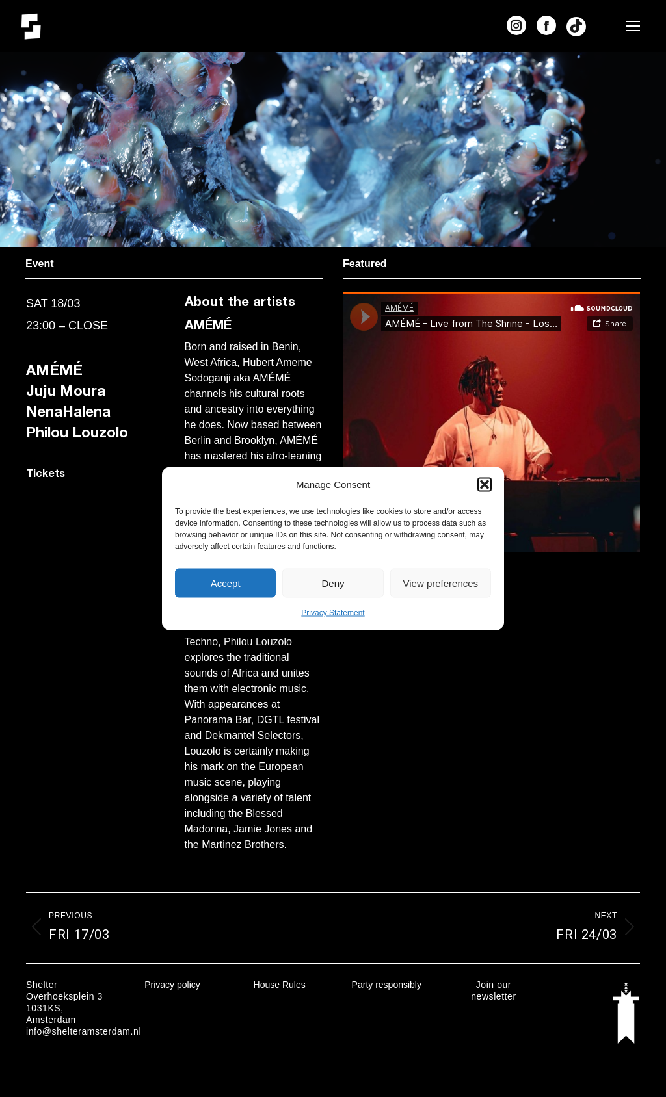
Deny (332, 582)
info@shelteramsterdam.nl (83, 1031)
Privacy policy (172, 984)
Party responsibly (386, 984)
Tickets (45, 473)
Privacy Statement (332, 612)
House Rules (280, 984)
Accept (226, 582)
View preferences (441, 582)
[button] (484, 484)
